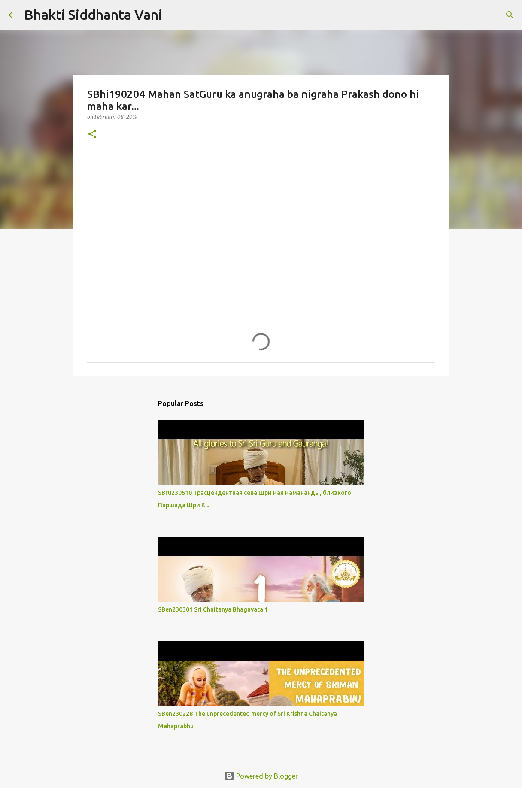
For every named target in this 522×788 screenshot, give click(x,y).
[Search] (174, 15)
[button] (92, 134)
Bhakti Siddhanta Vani (93, 14)
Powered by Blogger (261, 776)
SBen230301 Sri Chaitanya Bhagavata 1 (213, 609)
